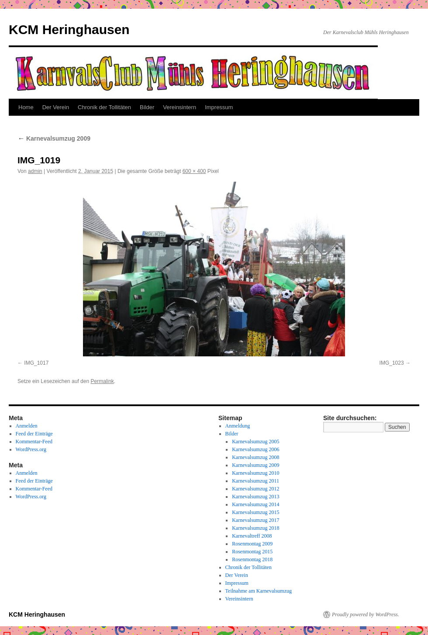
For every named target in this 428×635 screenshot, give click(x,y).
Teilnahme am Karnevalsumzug (258, 591)
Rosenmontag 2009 (252, 544)
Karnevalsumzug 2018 (255, 528)
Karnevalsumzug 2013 (255, 497)
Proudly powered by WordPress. (365, 614)
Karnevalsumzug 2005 (255, 441)
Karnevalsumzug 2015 (255, 512)
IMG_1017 (36, 363)
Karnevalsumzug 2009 (53, 138)
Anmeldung (237, 426)
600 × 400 (194, 171)
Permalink (102, 381)
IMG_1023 (392, 363)
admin (35, 171)
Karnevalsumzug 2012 (255, 489)
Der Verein (55, 107)
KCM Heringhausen (69, 29)
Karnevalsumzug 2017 (255, 520)
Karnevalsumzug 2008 (255, 457)
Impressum (219, 107)
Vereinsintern (179, 107)
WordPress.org (31, 449)
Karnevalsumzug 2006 (255, 449)
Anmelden (27, 426)
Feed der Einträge (34, 434)
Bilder (147, 107)
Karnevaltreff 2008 (252, 536)
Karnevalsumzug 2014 (255, 504)
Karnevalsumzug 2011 (255, 481)
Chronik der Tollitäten (104, 107)
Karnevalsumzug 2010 (255, 473)
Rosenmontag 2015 (252, 552)
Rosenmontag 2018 (252, 559)
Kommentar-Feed (34, 441)
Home (26, 107)
